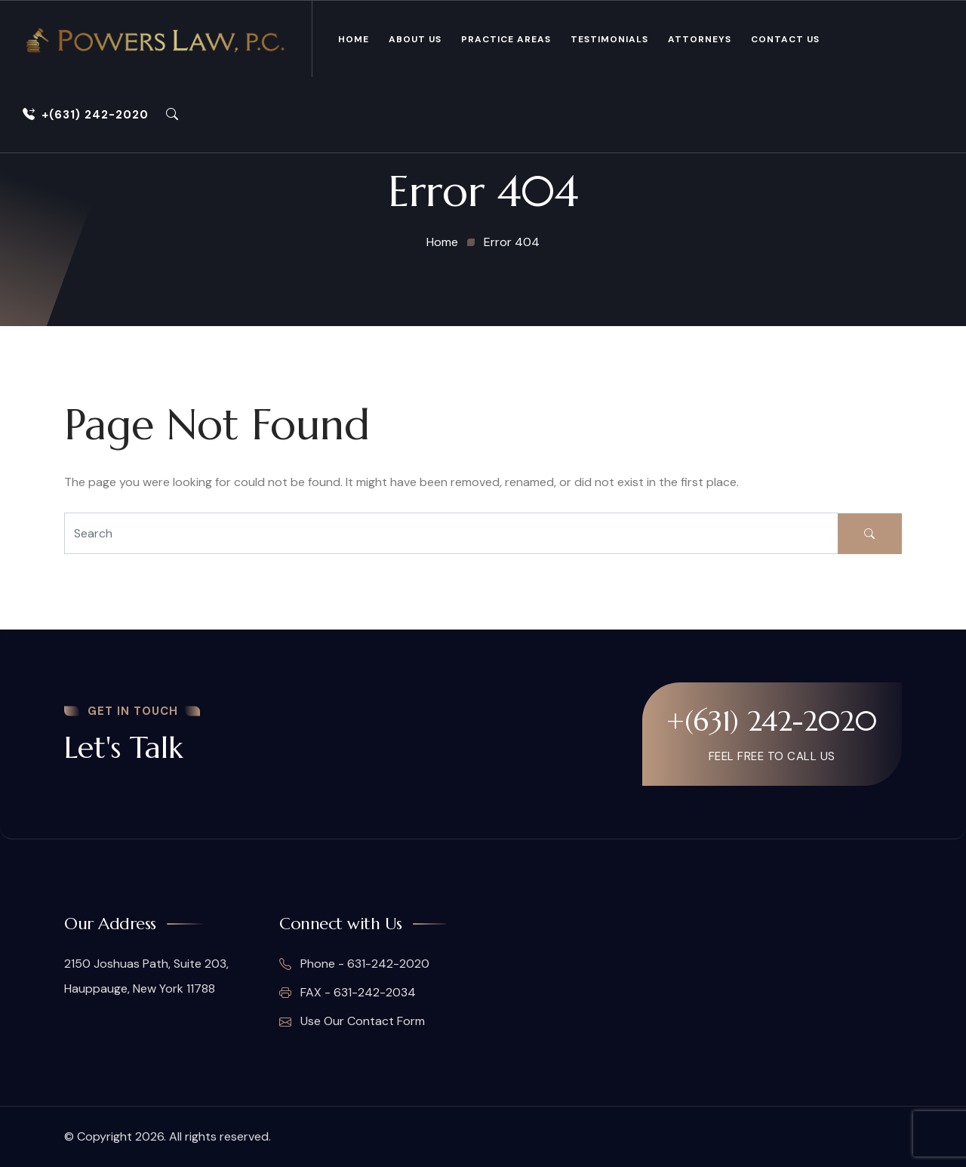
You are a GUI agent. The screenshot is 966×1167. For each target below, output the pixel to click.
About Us (415, 39)
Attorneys (699, 39)
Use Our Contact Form (352, 1021)
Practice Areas (506, 39)
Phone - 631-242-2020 (354, 964)
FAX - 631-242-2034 (347, 992)
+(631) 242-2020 (86, 114)
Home (353, 39)
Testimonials (609, 39)
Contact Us (785, 39)
